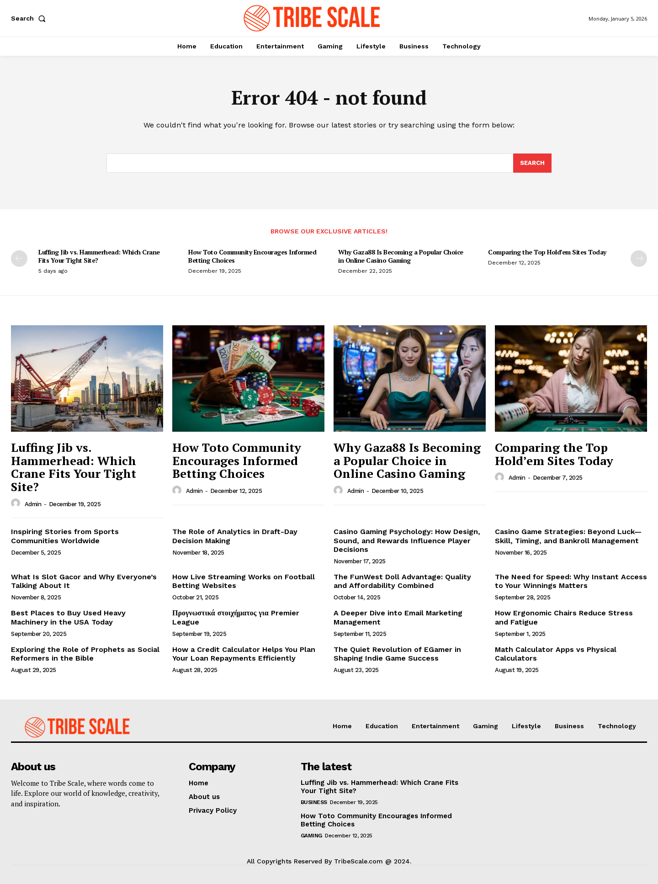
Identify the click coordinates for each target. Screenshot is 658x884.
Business (314, 802)
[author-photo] (17, 503)
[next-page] (639, 258)
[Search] (532, 163)
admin (33, 504)
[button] (30, 18)
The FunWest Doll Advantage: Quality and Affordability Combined (402, 581)
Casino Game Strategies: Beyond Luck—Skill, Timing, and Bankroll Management (568, 536)
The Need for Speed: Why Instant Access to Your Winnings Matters (571, 581)
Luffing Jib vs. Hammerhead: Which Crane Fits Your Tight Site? (99, 256)
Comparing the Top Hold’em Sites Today (547, 252)
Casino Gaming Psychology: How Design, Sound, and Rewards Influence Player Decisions (407, 540)
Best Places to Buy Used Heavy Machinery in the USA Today (68, 617)
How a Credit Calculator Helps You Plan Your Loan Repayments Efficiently (243, 653)
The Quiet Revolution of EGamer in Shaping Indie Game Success (397, 653)
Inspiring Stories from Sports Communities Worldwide (65, 536)
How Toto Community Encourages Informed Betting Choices (252, 256)
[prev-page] (19, 258)
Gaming (311, 835)
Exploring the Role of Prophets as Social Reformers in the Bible (85, 653)
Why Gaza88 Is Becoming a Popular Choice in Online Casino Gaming (400, 256)
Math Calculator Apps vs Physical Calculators (555, 653)
